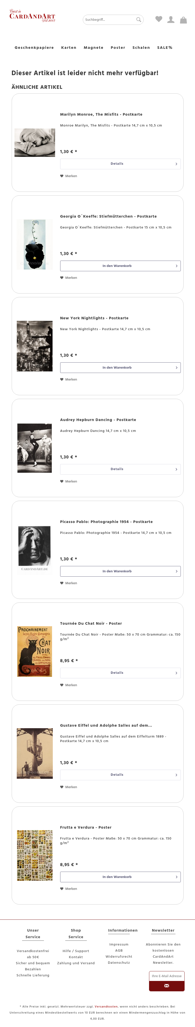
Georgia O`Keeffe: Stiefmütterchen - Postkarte (108, 217)
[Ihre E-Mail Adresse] (166, 976)
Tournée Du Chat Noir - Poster (91, 624)
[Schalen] (141, 48)
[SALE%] (165, 48)
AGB (119, 951)
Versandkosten (106, 1006)
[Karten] (69, 48)
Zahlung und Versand (76, 963)
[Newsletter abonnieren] (166, 986)
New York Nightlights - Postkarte (94, 319)
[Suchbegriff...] (113, 20)
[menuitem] (103, 20)
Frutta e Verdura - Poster (86, 828)
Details (144, 163)
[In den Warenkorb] (120, 266)
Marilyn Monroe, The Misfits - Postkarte (101, 115)
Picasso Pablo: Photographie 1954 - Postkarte (106, 522)
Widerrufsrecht (119, 957)
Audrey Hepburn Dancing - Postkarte (98, 420)
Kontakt (76, 957)
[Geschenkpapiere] (34, 48)
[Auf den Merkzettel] (68, 176)
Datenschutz (119, 963)
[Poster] (118, 48)
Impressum (119, 945)
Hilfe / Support (76, 951)
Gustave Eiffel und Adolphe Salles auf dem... (106, 726)
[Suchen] (137, 20)
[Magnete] (93, 48)
